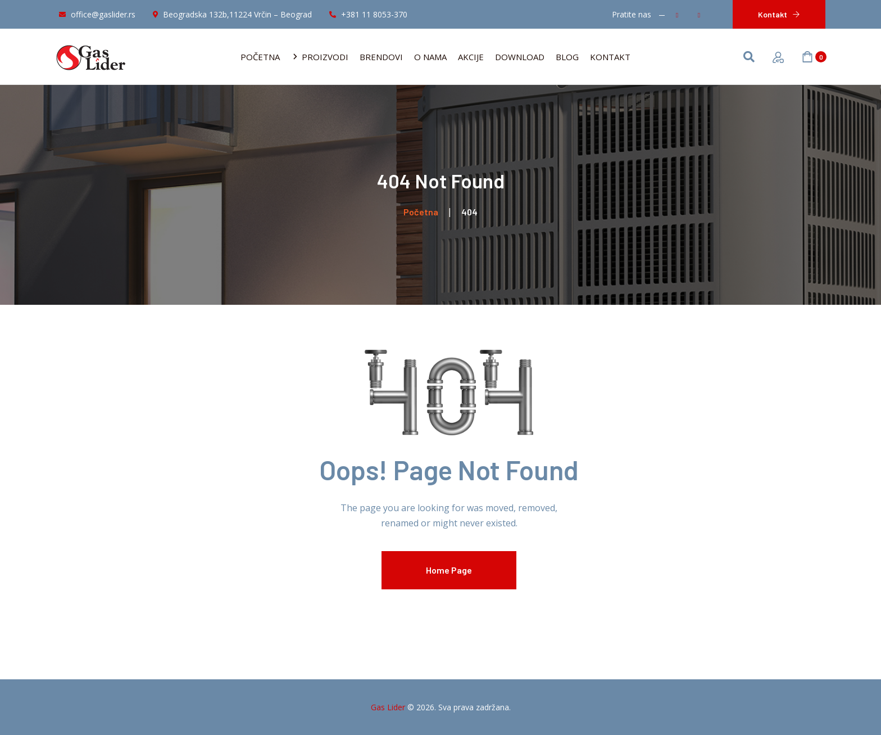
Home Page (449, 570)
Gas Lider (388, 707)
